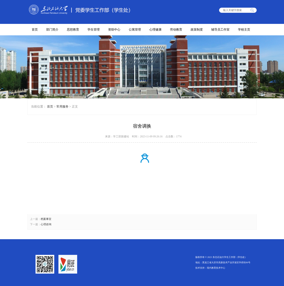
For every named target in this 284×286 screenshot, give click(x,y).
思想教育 (73, 29)
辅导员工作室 (220, 29)
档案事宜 (46, 219)
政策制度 (197, 29)
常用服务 (62, 106)
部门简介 (52, 29)
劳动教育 (176, 29)
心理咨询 (46, 224)
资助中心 (114, 29)
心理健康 (155, 29)
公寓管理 (135, 29)
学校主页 (244, 29)
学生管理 (93, 29)
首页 (35, 29)
